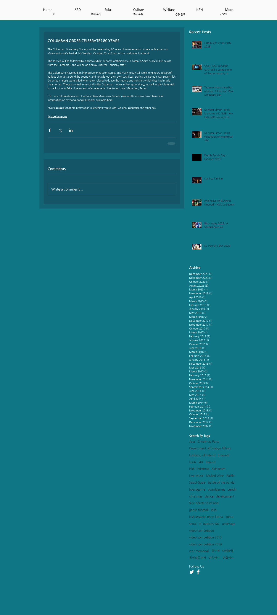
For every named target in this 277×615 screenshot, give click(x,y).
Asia (192, 441)
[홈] (53, 14)
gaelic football (198, 510)
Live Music (196, 475)
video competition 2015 (205, 537)
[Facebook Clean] (198, 571)
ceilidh (232, 489)
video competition (201, 530)
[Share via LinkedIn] (71, 130)
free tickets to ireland (203, 503)
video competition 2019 (205, 544)
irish (213, 510)
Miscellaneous (57, 116)
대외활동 (228, 551)
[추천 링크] (180, 14)
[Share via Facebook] (50, 130)
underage (228, 523)
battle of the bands (221, 482)
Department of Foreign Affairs (210, 448)
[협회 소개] (96, 14)
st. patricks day (209, 523)
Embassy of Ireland (202, 455)
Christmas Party (208, 441)
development (225, 496)
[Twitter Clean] (191, 571)
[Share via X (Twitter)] (60, 130)
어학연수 (228, 558)
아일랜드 (214, 558)
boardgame (197, 489)
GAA (192, 462)
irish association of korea (206, 516)
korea (229, 516)
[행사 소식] (138, 14)
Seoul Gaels (197, 482)
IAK (200, 462)
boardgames (216, 489)
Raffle (230, 475)
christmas (195, 496)
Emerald (223, 455)
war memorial (199, 551)
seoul (192, 523)
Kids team (218, 468)
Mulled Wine (215, 475)
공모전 (215, 551)
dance (209, 496)
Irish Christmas (199, 468)
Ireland (210, 462)
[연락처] (223, 14)
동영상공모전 (197, 558)
